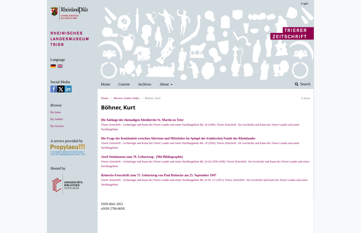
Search (304, 84)
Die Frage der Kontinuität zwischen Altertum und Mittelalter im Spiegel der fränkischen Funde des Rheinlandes (178, 138)
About (165, 84)
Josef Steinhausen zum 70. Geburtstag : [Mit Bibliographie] (142, 157)
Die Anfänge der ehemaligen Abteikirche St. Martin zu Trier (142, 120)
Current (124, 84)
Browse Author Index (127, 98)
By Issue (55, 112)
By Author (56, 119)
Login (304, 3)
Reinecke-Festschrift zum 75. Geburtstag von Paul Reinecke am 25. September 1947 (158, 175)
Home (105, 84)
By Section (57, 126)
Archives (144, 84)
